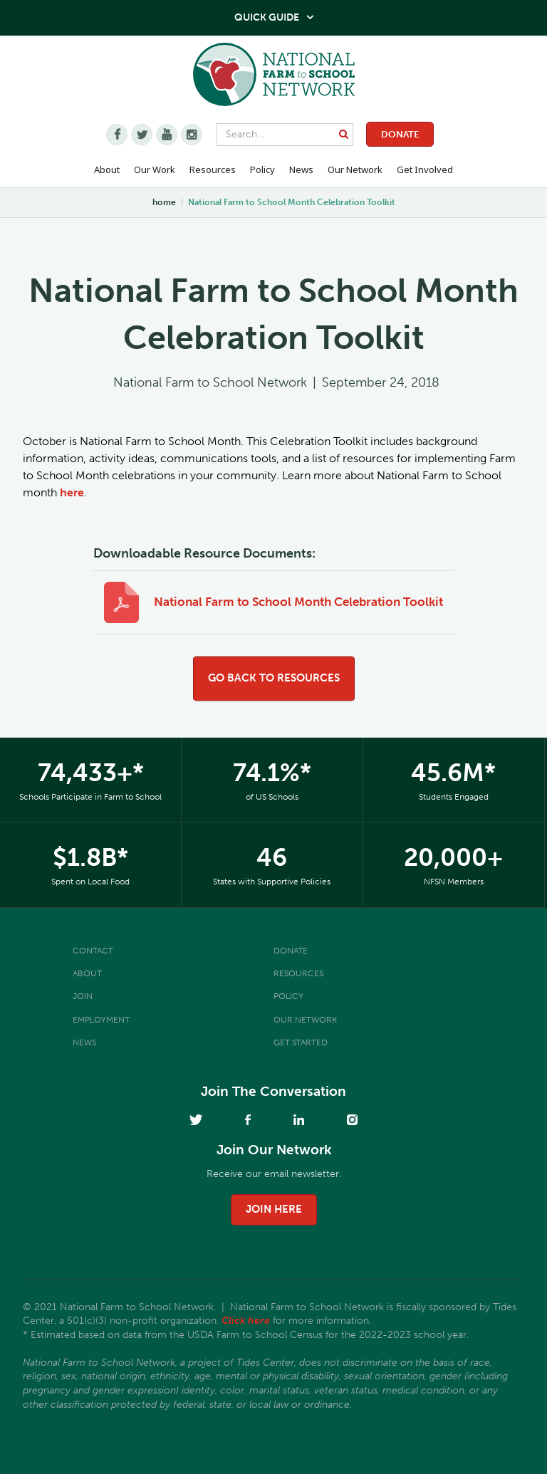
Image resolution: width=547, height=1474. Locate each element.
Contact (93, 951)
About (87, 973)
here (72, 492)
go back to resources (274, 677)
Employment (101, 1020)
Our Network (355, 169)
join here (274, 1209)
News (84, 1042)
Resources (212, 169)
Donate (400, 134)
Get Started (301, 1042)
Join (83, 996)
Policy (288, 996)
